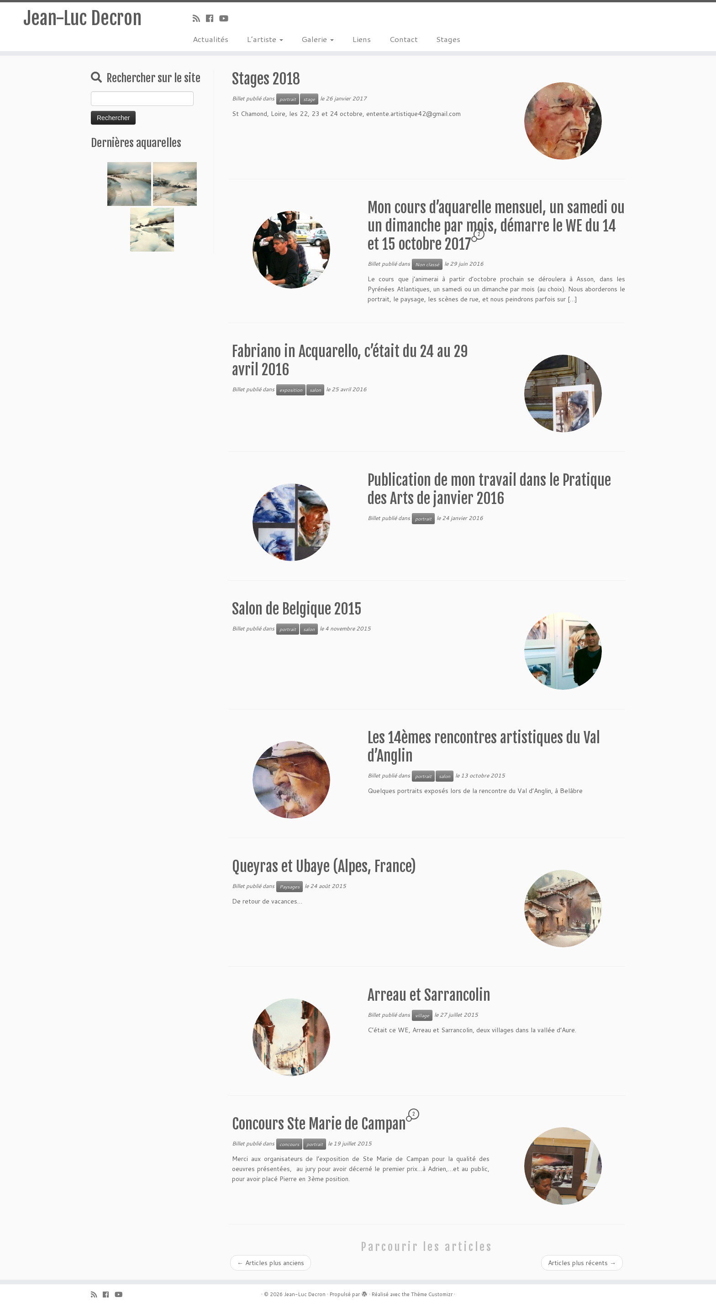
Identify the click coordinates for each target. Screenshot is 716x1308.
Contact (403, 38)
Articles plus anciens (270, 1262)
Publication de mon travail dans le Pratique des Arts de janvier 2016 (489, 489)
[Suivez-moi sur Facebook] (212, 18)
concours (289, 1144)
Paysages (289, 886)
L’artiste (265, 38)
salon (315, 390)
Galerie (317, 38)
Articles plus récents (582, 1262)
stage (309, 99)
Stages (448, 38)
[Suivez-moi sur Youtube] (226, 18)
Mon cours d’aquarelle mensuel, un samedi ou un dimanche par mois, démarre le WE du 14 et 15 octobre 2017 (496, 226)
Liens (361, 38)
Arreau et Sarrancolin (429, 995)
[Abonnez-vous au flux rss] (199, 18)
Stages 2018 (266, 79)
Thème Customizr (432, 1294)
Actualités (210, 38)
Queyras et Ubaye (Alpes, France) (324, 866)
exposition (290, 390)
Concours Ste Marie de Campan (319, 1124)
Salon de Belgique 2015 (297, 609)
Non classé (427, 264)
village (422, 1015)
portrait (287, 99)
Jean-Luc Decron (82, 18)
